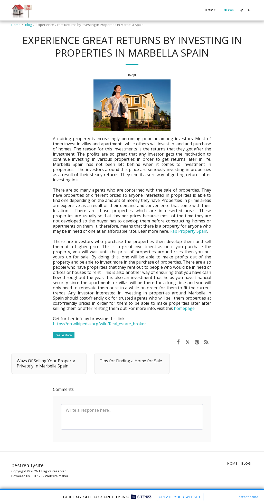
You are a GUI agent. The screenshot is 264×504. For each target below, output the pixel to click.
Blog (28, 24)
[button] (241, 10)
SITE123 (36, 476)
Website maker (56, 476)
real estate (63, 335)
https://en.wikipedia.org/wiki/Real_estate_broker (99, 324)
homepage (184, 308)
